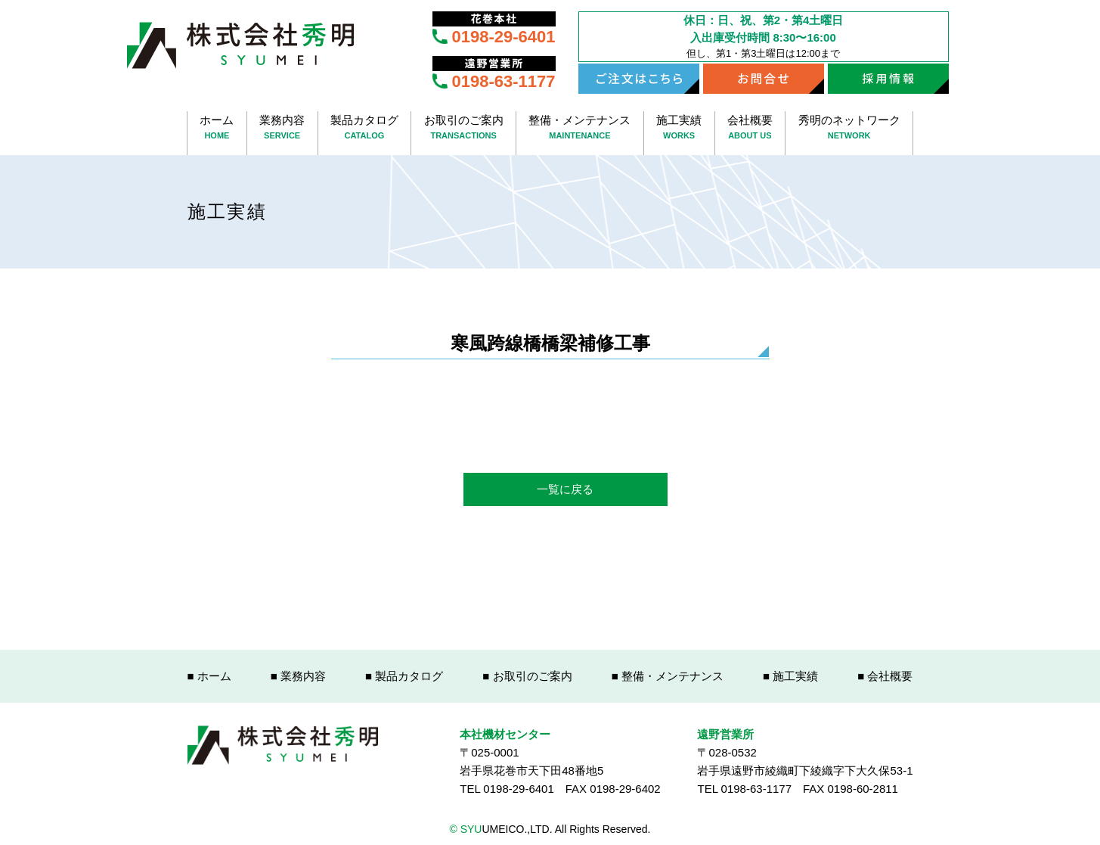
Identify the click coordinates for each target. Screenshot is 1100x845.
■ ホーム (209, 675)
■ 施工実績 (790, 675)
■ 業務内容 (298, 675)
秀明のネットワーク (849, 128)
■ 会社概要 (885, 675)
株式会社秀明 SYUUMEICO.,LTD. (240, 45)
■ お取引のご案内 (527, 675)
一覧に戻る (565, 489)
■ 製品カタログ (404, 675)
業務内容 (282, 128)
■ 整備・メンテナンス (668, 675)
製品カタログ (364, 128)
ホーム (216, 128)
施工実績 (679, 128)
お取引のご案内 (463, 128)
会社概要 (750, 128)
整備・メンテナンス (579, 128)
